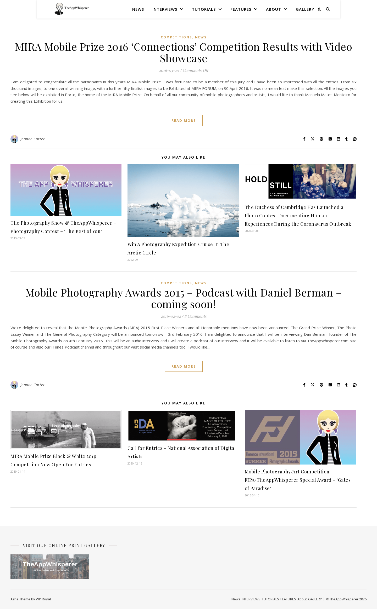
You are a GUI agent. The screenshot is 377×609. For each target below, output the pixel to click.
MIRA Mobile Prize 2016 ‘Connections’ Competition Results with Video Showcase (183, 52)
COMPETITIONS (176, 37)
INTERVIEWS (164, 9)
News (138, 9)
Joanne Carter (32, 138)
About (273, 9)
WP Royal (43, 599)
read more (183, 120)
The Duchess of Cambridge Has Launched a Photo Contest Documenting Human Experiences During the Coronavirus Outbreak (298, 215)
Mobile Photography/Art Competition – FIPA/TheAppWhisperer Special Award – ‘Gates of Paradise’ (298, 479)
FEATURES (240, 9)
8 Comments (195, 316)
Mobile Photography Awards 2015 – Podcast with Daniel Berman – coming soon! (183, 298)
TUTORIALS (204, 9)
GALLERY (305, 9)
